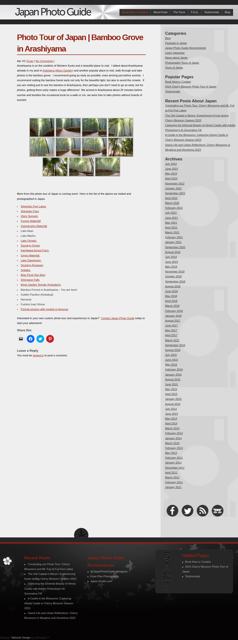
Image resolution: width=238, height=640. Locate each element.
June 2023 (171, 168)
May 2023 (171, 173)
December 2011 (175, 467)
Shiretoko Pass (30, 211)
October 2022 (173, 188)
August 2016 (172, 350)
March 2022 (172, 203)
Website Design (20, 637)
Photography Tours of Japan (182, 62)
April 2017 (171, 335)
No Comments (44, 61)
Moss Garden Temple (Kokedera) (41, 284)
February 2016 (174, 369)
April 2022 (171, 198)
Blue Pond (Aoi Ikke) (33, 274)
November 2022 (175, 183)
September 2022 (175, 193)
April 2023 (171, 178)
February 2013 (174, 448)
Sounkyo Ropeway (32, 265)
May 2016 (171, 364)
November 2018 (175, 271)
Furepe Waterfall (31, 220)
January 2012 (173, 462)
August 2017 (172, 320)
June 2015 (171, 384)
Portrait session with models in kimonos (44, 309)
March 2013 (172, 443)
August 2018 (172, 286)
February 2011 (174, 482)
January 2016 (173, 374)
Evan (30, 61)
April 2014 (171, 423)
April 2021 (171, 227)
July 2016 (171, 354)
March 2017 (172, 340)
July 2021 (171, 212)
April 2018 (171, 300)
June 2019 (171, 261)
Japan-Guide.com (101, 581)
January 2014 (173, 438)
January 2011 (173, 487)
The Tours (179, 12)
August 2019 (172, 252)
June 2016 (171, 359)
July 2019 (171, 256)
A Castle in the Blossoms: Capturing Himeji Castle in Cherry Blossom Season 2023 (48, 603)
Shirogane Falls (30, 279)
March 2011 (172, 477)
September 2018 (175, 281)
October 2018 (173, 276)
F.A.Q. (194, 12)
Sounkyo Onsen (30, 245)
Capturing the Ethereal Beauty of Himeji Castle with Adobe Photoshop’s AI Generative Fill (50, 588)
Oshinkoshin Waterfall (34, 226)
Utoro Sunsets (29, 216)
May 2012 (171, 452)
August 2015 (172, 379)
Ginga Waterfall (30, 255)
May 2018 (171, 296)
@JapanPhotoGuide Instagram (109, 571)
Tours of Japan (174, 67)
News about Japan (176, 57)
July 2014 (171, 408)
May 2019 (171, 266)
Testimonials (211, 12)
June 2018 (171, 291)
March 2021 (172, 232)
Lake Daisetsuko (31, 260)
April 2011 (171, 472)
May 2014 (171, 418)
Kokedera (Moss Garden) (58, 70)
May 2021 (171, 222)
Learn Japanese (175, 52)
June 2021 (171, 217)
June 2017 (171, 325)
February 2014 (174, 433)
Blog (227, 12)
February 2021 (174, 237)
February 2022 (174, 207)
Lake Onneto (29, 240)
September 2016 (175, 345)
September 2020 (175, 247)
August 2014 (172, 404)
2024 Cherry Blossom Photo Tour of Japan (190, 86)
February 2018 (174, 310)
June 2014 (171, 413)
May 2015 (171, 389)
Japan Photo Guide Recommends (185, 47)
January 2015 (173, 398)
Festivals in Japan (176, 43)
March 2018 (172, 305)
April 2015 (171, 394)
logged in (38, 355)
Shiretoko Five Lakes (33, 206)
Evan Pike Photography (104, 576)
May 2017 (171, 330)
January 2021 (173, 242)
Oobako (26, 270)
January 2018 (173, 315)
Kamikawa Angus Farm (35, 250)
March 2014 (172, 428)
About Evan (160, 12)
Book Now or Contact (135, 12)
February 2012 (174, 457)
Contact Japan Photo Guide (117, 318)
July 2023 (171, 163)
